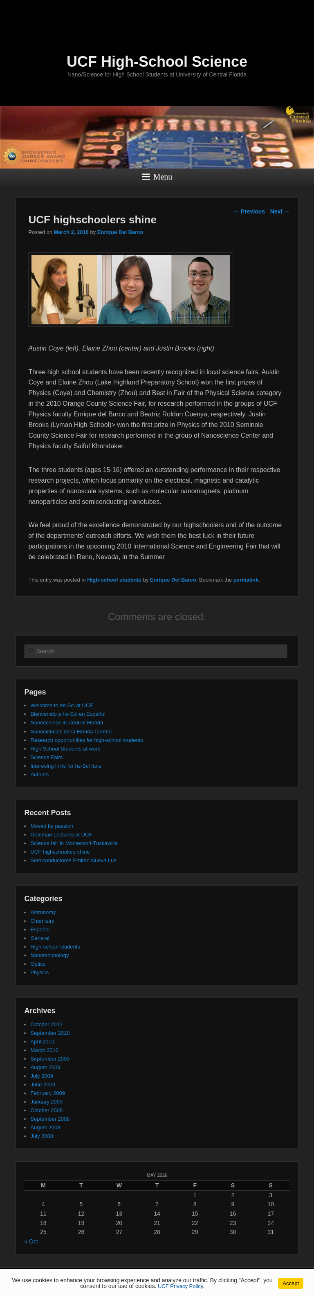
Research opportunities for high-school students (86, 740)
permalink (245, 580)
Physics (39, 972)
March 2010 (44, 1050)
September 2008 (50, 1119)
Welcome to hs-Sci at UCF (61, 705)
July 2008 (41, 1136)
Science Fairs (46, 757)
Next (280, 211)
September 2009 (50, 1059)
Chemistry (42, 921)
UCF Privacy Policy (180, 1286)
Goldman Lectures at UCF (61, 835)
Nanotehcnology (49, 955)
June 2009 (42, 1084)
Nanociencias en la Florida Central (71, 731)
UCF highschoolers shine (60, 852)
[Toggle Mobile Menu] (306, 9)
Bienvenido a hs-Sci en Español (67, 714)
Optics (37, 964)
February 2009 (47, 1093)
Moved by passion (51, 826)
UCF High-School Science (157, 61)
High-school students (114, 580)
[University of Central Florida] (60, 10)
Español (39, 929)
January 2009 (46, 1102)
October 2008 (46, 1110)
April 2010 (42, 1041)
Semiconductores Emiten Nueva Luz (73, 860)
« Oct (31, 1241)
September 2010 (50, 1033)
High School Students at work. (65, 749)
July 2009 (41, 1076)
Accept (291, 1283)
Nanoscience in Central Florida (66, 722)
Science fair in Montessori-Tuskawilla (73, 843)
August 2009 (45, 1067)
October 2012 (46, 1024)
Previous (249, 211)
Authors (39, 774)
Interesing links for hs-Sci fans (65, 766)
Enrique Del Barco (120, 232)
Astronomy (43, 912)
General (39, 938)
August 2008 (45, 1127)
